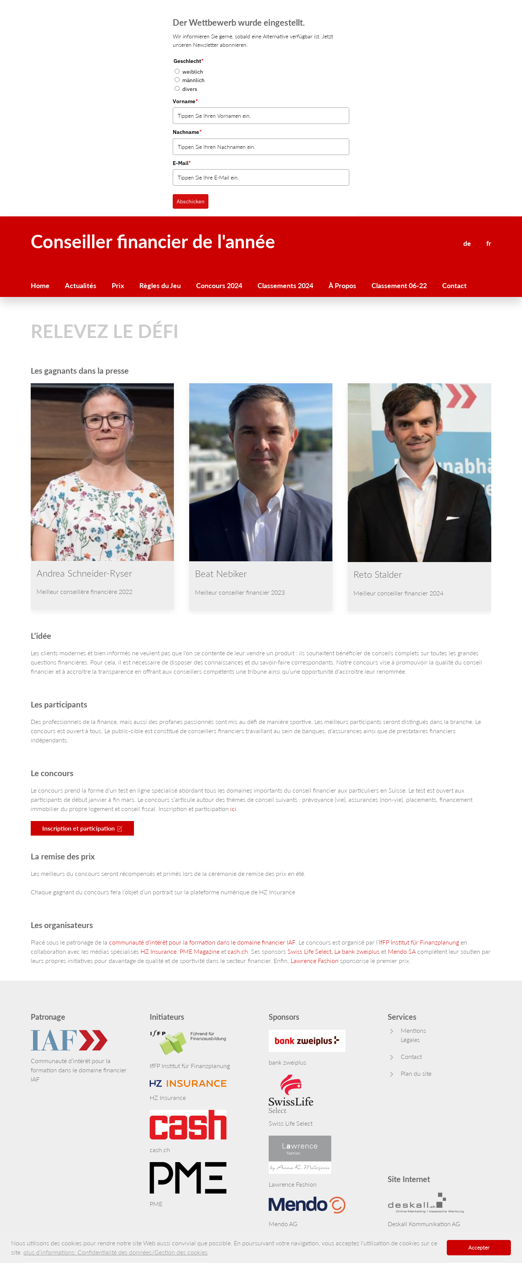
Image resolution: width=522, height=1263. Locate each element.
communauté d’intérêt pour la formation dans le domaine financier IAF (202, 942)
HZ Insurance (158, 951)
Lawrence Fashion (315, 960)
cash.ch (238, 951)
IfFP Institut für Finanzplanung (419, 942)
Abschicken (191, 201)
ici (233, 808)
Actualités (80, 285)
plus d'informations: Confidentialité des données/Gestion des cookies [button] (115, 1252)
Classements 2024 (285, 285)
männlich (193, 80)
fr (488, 243)
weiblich (192, 71)
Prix (118, 285)
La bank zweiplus (357, 951)
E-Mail (182, 163)
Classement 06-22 (399, 285)
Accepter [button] (478, 1247)
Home (40, 285)
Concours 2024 (219, 285)
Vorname (185, 101)
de (467, 243)
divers (189, 89)
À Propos (342, 285)
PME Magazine (200, 951)
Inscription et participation (82, 828)
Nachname (187, 132)
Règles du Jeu (160, 285)
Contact (454, 285)
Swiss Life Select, (310, 951)
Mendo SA (402, 951)
